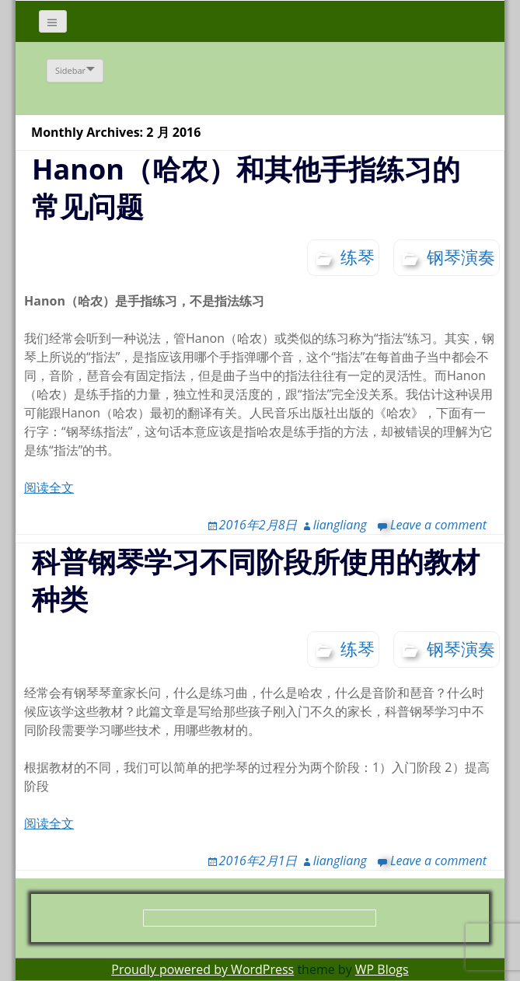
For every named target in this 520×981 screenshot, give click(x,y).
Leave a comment (438, 524)
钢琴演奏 (461, 256)
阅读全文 (49, 487)
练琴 (357, 256)
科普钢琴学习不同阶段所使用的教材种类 (256, 580)
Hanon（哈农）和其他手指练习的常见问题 (246, 187)
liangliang (340, 524)
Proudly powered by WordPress (202, 969)
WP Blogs (382, 969)
